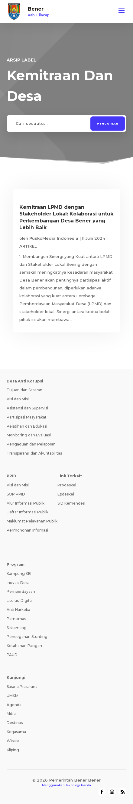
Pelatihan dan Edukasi (27, 426)
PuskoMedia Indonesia (53, 238)
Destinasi (15, 722)
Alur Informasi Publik (25, 503)
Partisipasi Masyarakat (27, 417)
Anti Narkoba (18, 609)
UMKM (12, 695)
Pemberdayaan (21, 591)
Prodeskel (66, 485)
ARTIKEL (28, 246)
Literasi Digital (20, 600)
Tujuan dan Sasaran (24, 390)
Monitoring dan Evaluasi (29, 435)
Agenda (14, 704)
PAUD (12, 654)
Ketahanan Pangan (24, 645)
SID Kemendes (71, 503)
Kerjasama (16, 731)
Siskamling (17, 628)
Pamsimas (16, 618)
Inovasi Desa (18, 582)
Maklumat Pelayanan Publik (32, 521)
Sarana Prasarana (22, 686)
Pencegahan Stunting (27, 636)
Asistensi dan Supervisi (27, 408)
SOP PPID (16, 494)
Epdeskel (65, 494)
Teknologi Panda (78, 785)
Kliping (13, 750)
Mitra (11, 713)
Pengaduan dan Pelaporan (31, 444)
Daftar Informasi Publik (27, 512)
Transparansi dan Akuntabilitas (34, 453)
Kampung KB (19, 573)
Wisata (13, 741)
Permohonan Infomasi (27, 530)
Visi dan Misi (18, 399)
